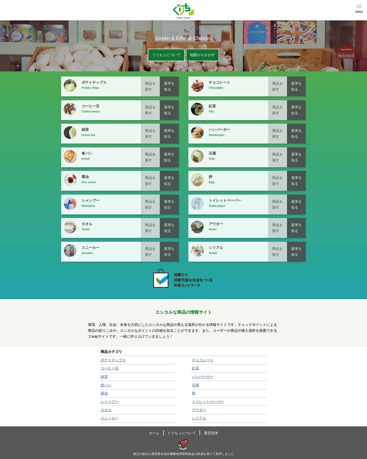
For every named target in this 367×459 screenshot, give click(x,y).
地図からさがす (202, 55)
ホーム (154, 433)
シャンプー (110, 402)
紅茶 (195, 368)
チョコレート (202, 360)
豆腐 (195, 385)
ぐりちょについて (166, 55)
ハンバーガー (202, 377)
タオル (106, 410)
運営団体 (211, 433)
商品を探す (150, 86)
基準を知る (169, 86)
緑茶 (104, 377)
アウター (199, 410)
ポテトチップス (113, 360)
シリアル (199, 418)
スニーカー (110, 418)
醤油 (104, 393)
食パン (106, 385)
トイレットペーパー (208, 402)
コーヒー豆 (110, 368)
